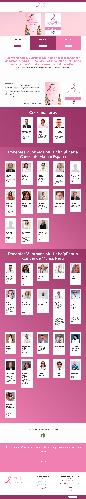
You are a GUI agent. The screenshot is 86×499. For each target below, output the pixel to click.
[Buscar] (66, 10)
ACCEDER (79, 0)
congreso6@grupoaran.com (46, 485)
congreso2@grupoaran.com (46, 487)
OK (70, 496)
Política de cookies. (64, 496)
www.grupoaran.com (43, 488)
